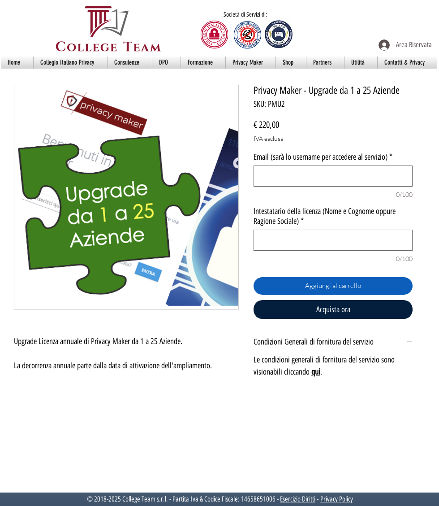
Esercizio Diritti (297, 499)
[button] (70, 63)
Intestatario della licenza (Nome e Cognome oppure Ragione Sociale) (325, 216)
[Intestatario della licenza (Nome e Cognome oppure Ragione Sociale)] (333, 240)
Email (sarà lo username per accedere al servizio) (323, 157)
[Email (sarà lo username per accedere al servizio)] (333, 176)
